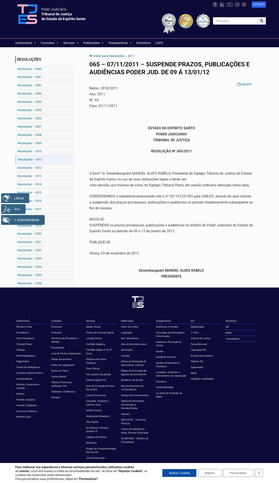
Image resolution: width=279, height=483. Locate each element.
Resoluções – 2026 (29, 283)
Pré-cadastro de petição (98, 374)
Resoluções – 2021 (29, 242)
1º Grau (195, 332)
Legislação (126, 332)
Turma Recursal (199, 344)
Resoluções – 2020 (29, 233)
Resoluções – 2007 (29, 126)
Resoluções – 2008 (29, 134)
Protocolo (56, 332)
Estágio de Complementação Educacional (101, 450)
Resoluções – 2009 (29, 143)
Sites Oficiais (93, 368)
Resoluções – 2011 (30, 159)
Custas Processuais (96, 395)
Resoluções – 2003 (29, 93)
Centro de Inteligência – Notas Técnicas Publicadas (134, 430)
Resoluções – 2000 (29, 69)
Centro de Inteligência (28, 367)
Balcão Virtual (93, 326)
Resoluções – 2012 (29, 167)
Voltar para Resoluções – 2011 (114, 56)
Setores (20, 393)
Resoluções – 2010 (29, 151)
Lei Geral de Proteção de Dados (169, 395)
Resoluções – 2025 (29, 275)
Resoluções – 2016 (29, 200)
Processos (56, 326)
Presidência (22, 332)
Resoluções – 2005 (29, 110)
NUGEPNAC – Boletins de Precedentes (134, 440)
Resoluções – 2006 (29, 118)
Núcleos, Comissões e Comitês (27, 386)
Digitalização (197, 326)
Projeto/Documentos (202, 355)
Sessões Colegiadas (26, 405)
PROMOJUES (23, 416)
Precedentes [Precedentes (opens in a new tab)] (58, 347)
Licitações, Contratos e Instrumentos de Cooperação (171, 374)
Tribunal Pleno (24, 344)
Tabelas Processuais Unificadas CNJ (61, 384)
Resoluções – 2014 (29, 184)
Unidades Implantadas (202, 378)
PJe (192, 320)
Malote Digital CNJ (96, 380)
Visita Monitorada (95, 457)
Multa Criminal (94, 410)
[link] (259, 5)
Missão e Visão (24, 326)
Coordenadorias (24, 378)
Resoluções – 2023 (29, 258)
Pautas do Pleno (59, 370)
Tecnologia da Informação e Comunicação (170, 334)
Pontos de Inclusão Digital (100, 332)
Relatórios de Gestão (132, 380)
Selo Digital (92, 421)
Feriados (55, 397)
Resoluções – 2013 (29, 176)
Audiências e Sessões (167, 326)
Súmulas (125, 355)
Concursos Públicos (26, 411)
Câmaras (20, 349)
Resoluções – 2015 (29, 192)
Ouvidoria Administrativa (29, 372)
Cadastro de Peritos (96, 437)
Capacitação (197, 367)
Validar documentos (61, 359)
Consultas (50, 43)
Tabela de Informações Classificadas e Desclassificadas (133, 404)
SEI (227, 326)
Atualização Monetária (97, 416)
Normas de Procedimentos (135, 395)
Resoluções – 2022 (29, 250)
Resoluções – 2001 (29, 77)
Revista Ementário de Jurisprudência (132, 387)
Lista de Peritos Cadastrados (66, 353)
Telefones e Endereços (63, 391)
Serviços (71, 43)
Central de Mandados (97, 463)
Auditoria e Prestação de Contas (169, 343)
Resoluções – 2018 (29, 217)
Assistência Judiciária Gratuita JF (97, 429)
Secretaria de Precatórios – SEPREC (65, 340)
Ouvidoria (161, 381)
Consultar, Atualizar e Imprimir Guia (97, 402)
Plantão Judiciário (25, 399)
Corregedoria (233, 338)
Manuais (125, 413)
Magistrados (22, 361)
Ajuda (194, 372)
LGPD (159, 43)
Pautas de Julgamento (62, 365)
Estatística (143, 43)
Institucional (25, 43)
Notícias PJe (197, 361)
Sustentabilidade (164, 387)
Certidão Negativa (95, 344)
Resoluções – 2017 (29, 209)
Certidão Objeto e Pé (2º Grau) (99, 351)
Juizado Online (94, 338)
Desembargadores (25, 355)
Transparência (120, 43)
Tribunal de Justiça (200, 338)
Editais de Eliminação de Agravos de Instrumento (133, 372)
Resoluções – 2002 (29, 85)
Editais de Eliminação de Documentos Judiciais (133, 363)
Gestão (159, 351)
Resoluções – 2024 (29, 266)
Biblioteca (91, 442)
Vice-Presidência (25, 338)
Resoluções (127, 349)
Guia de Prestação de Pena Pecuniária (100, 387)
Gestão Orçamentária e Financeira (168, 364)
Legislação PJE (198, 349)
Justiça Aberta (58, 376)
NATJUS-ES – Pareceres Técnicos (133, 421)
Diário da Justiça (129, 326)
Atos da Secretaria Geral (133, 344)
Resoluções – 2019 (29, 225)
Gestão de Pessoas (166, 356)
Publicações (93, 43)
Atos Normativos (130, 338)
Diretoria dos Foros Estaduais (96, 361)
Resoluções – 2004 (29, 101)
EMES (229, 332)
